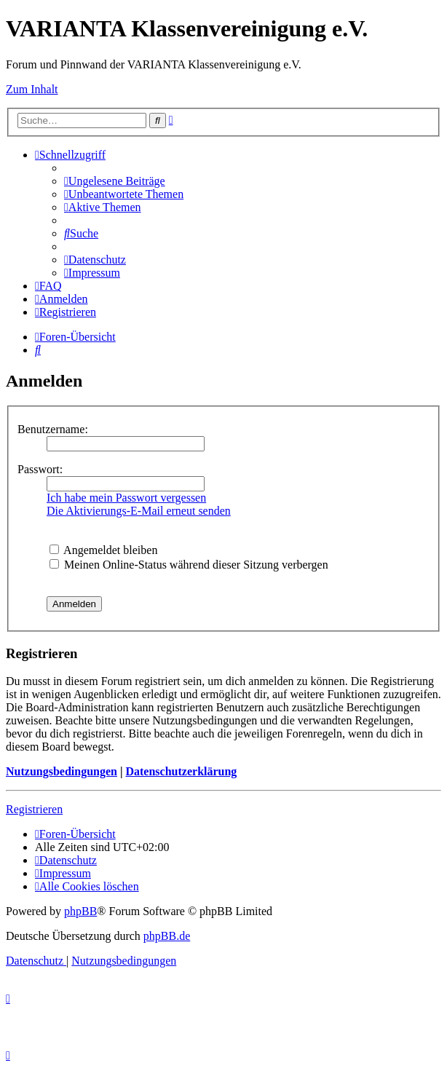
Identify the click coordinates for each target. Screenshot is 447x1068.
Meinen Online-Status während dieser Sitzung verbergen (189, 564)
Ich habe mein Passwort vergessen (126, 497)
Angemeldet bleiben (103, 550)
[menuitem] (114, 181)
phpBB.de (166, 936)
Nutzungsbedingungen (61, 771)
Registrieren (34, 809)
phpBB (80, 911)
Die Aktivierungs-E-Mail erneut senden (139, 511)
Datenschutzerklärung (181, 771)
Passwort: (40, 469)
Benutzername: (52, 429)
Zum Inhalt (32, 89)
